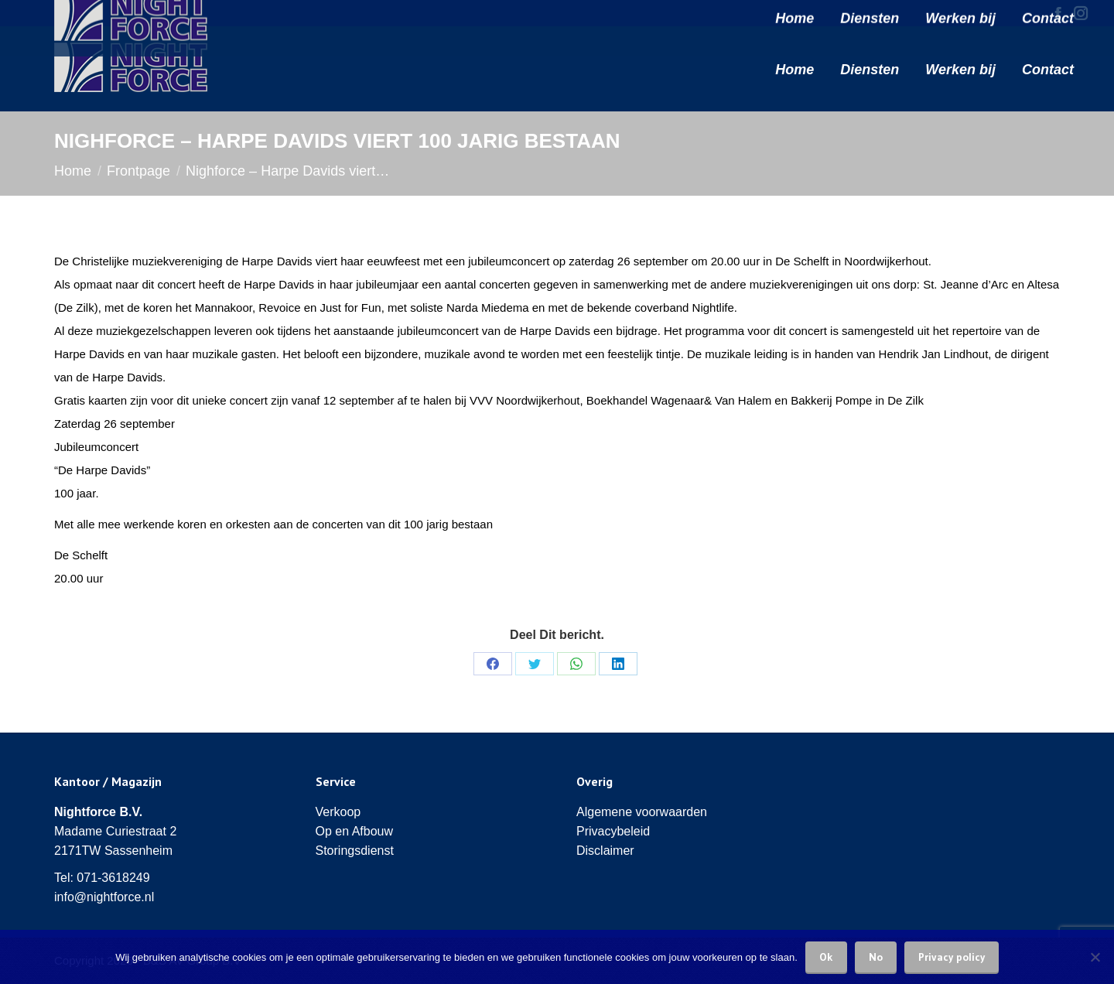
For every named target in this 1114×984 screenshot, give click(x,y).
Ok (826, 957)
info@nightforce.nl (104, 897)
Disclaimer (605, 850)
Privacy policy (951, 957)
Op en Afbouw (355, 831)
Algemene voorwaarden (641, 811)
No (876, 957)
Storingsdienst (355, 850)
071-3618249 (113, 877)
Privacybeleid (613, 831)
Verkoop (338, 811)
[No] (1094, 957)
